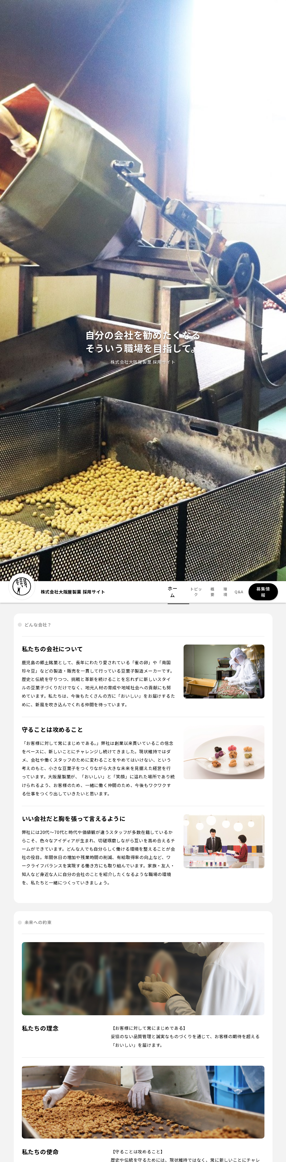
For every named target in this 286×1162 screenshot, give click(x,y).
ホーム (173, 591)
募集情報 (262, 591)
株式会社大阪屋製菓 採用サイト (56, 589)
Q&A (236, 591)
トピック (192, 591)
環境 (223, 591)
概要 (210, 591)
